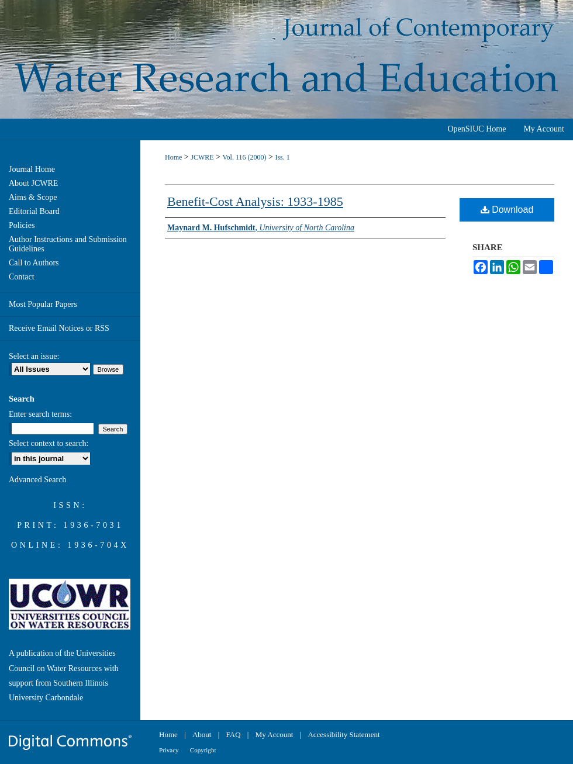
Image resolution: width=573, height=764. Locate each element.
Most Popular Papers (43, 304)
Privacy (169, 749)
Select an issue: (34, 356)
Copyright (203, 749)
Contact (21, 276)
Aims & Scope (33, 197)
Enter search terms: (40, 414)
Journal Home (32, 169)
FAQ (233, 734)
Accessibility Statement (343, 734)
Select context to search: (48, 443)
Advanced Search (37, 479)
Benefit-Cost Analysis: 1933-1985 (255, 201)
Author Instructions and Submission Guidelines (68, 244)
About (202, 734)
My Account (275, 734)
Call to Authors (34, 262)
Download (507, 210)
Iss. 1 (282, 157)
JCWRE (202, 157)
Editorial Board (34, 211)
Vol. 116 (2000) (244, 157)
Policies (21, 225)
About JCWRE (33, 183)
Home (173, 157)
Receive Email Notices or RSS (59, 328)
